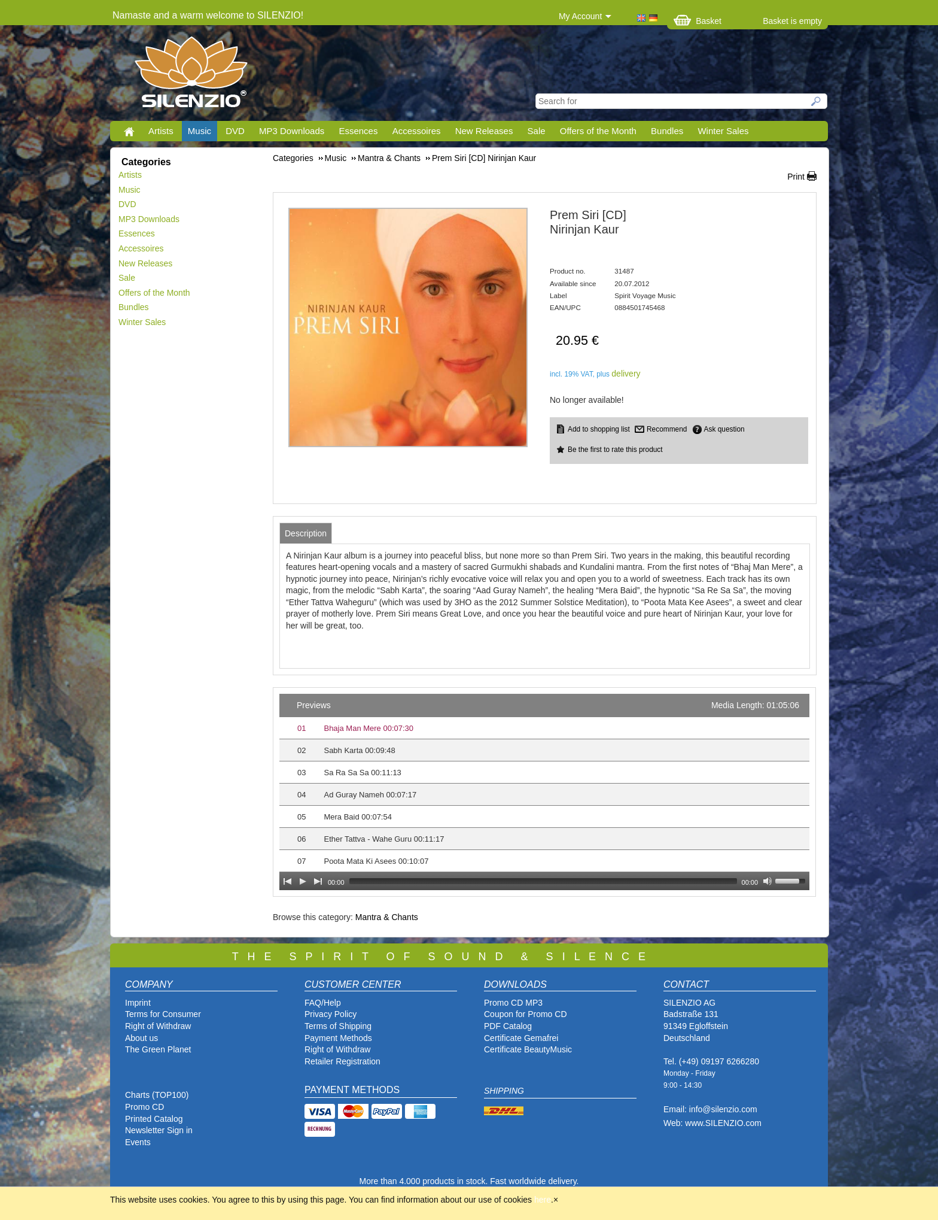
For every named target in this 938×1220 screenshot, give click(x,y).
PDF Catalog (508, 1026)
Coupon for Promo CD (525, 1014)
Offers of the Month (598, 131)
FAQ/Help (322, 1002)
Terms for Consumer (163, 1014)
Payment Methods (338, 1038)
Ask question (724, 429)
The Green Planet (158, 1049)
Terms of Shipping (337, 1026)
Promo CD (144, 1107)
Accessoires (416, 131)
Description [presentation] (306, 533)
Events (138, 1142)
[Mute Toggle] (767, 881)
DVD (235, 131)
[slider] (543, 881)
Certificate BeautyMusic (528, 1049)
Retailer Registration (342, 1061)
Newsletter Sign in (159, 1130)
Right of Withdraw (158, 1026)
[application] (544, 792)
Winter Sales (723, 131)
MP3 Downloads (291, 131)
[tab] (305, 533)
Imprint (138, 1002)
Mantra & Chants (386, 917)
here (542, 1199)
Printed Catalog (154, 1119)
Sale (537, 131)
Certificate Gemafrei (521, 1038)
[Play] (302, 881)
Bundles (667, 131)
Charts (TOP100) (156, 1095)
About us (141, 1038)
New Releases (484, 131)
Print (796, 176)
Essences (358, 131)
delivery (625, 373)
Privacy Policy (330, 1014)
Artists (160, 131)
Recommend (667, 429)
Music (199, 131)
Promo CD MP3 (513, 1002)
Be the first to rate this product (615, 449)
